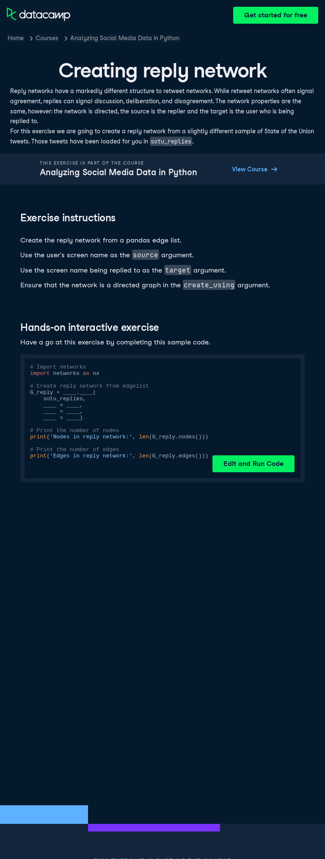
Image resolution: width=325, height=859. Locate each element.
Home (16, 38)
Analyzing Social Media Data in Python (124, 38)
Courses (47, 38)
